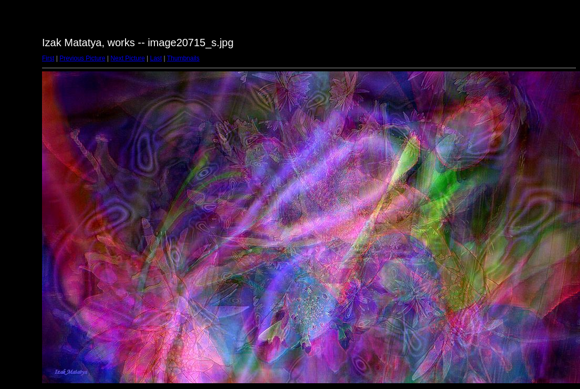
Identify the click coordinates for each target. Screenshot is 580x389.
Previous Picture (82, 58)
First (48, 58)
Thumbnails (183, 58)
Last (156, 58)
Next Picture (127, 58)
